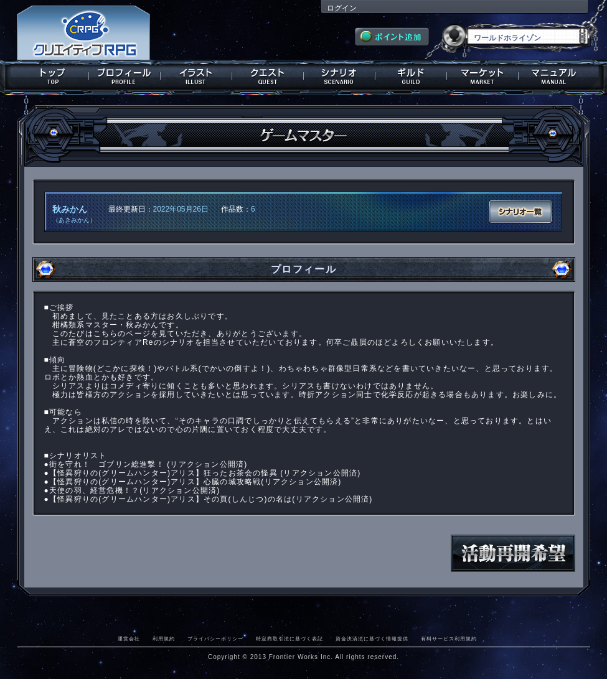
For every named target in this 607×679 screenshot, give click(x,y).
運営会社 (129, 638)
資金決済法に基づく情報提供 (372, 638)
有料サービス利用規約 (449, 638)
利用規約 (164, 638)
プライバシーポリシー (215, 638)
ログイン (342, 8)
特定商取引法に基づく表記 (289, 638)
